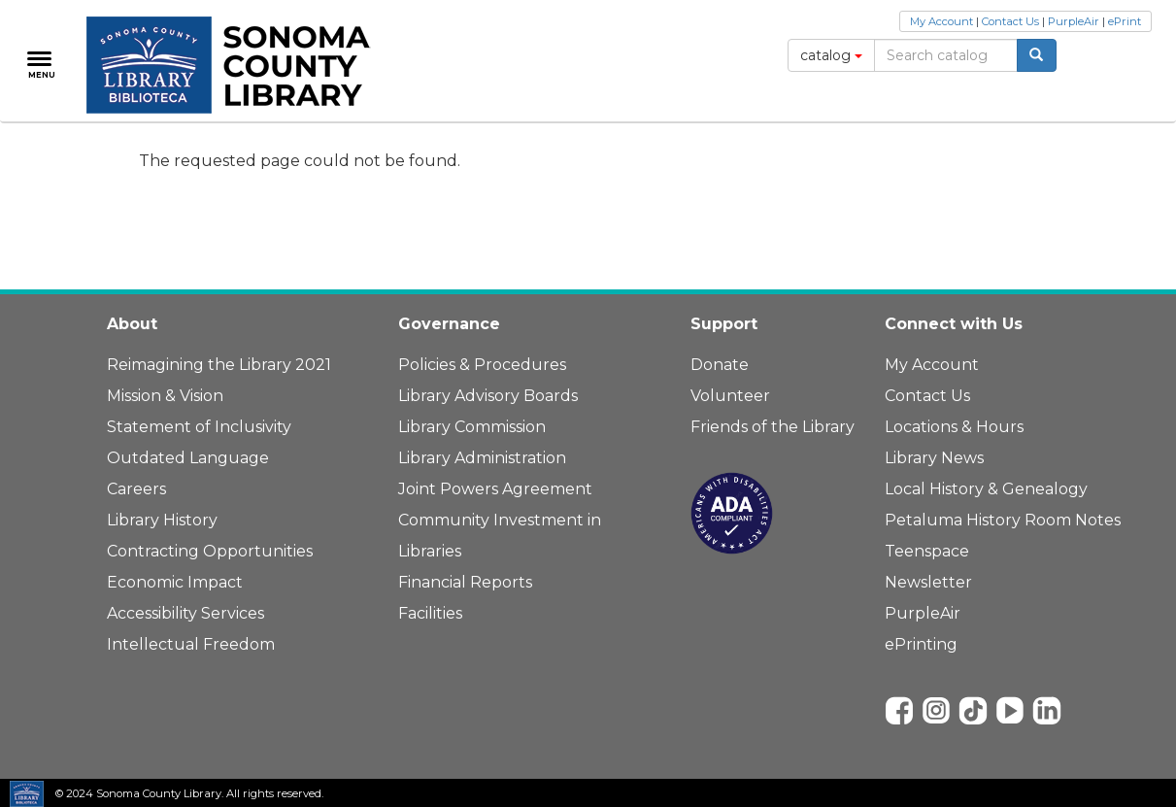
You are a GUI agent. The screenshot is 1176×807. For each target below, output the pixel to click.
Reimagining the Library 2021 (219, 364)
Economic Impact (175, 582)
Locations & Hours (954, 427)
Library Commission (472, 427)
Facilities (430, 613)
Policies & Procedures (482, 364)
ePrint (1124, 21)
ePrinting (921, 644)
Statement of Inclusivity (199, 427)
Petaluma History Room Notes (1003, 520)
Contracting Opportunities (210, 551)
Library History (162, 520)
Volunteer (730, 396)
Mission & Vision (165, 396)
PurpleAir (1073, 21)
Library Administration (482, 458)
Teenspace (927, 551)
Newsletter (928, 582)
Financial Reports (465, 582)
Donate (719, 364)
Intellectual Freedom (191, 644)
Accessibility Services (185, 613)
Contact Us (1010, 21)
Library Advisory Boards (488, 396)
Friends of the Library (772, 427)
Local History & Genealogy (986, 489)
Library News (934, 458)
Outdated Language (188, 458)
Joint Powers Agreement (495, 489)
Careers (136, 489)
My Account (941, 21)
